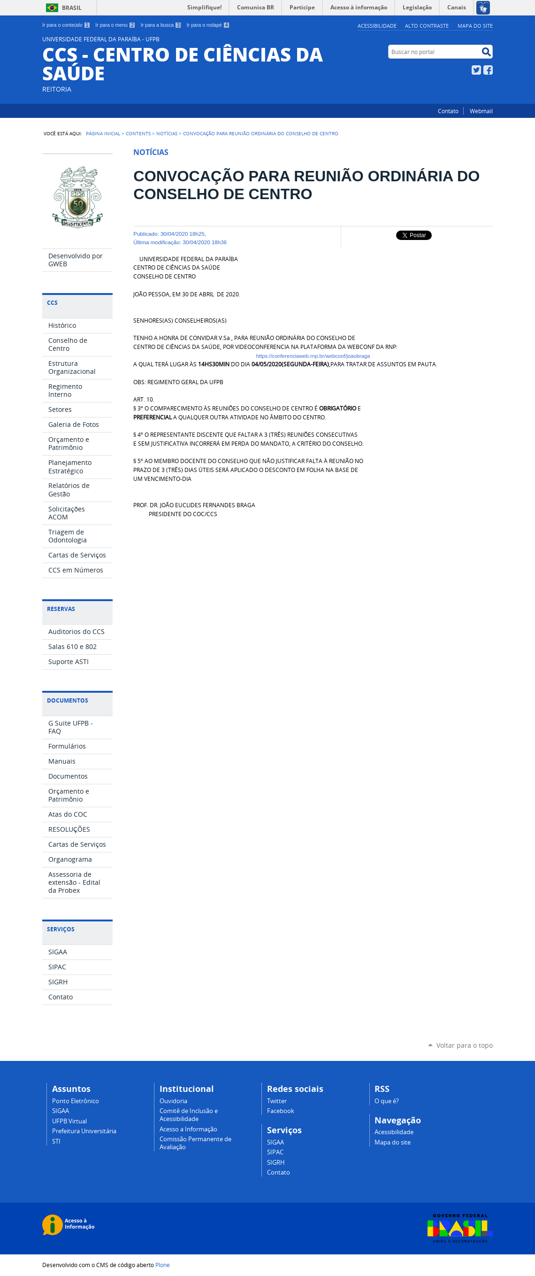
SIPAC (275, 1152)
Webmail (481, 111)
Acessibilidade (377, 25)
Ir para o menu (115, 25)
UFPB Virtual (69, 1121)
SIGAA (60, 1111)
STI (56, 1141)
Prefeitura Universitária (84, 1131)
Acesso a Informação (188, 1129)
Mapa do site (475, 25)
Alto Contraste (427, 25)
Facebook (488, 70)
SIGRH (276, 1163)
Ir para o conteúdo (66, 25)
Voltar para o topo (464, 1045)
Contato (448, 111)
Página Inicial (103, 133)
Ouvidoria (173, 1101)
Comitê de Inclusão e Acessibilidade (189, 1115)
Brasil (72, 8)
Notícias (166, 133)
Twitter (476, 70)
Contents (138, 133)
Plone (162, 1264)
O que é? (386, 1101)
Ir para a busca (161, 25)
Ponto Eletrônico (75, 1101)
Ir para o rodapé (208, 25)
